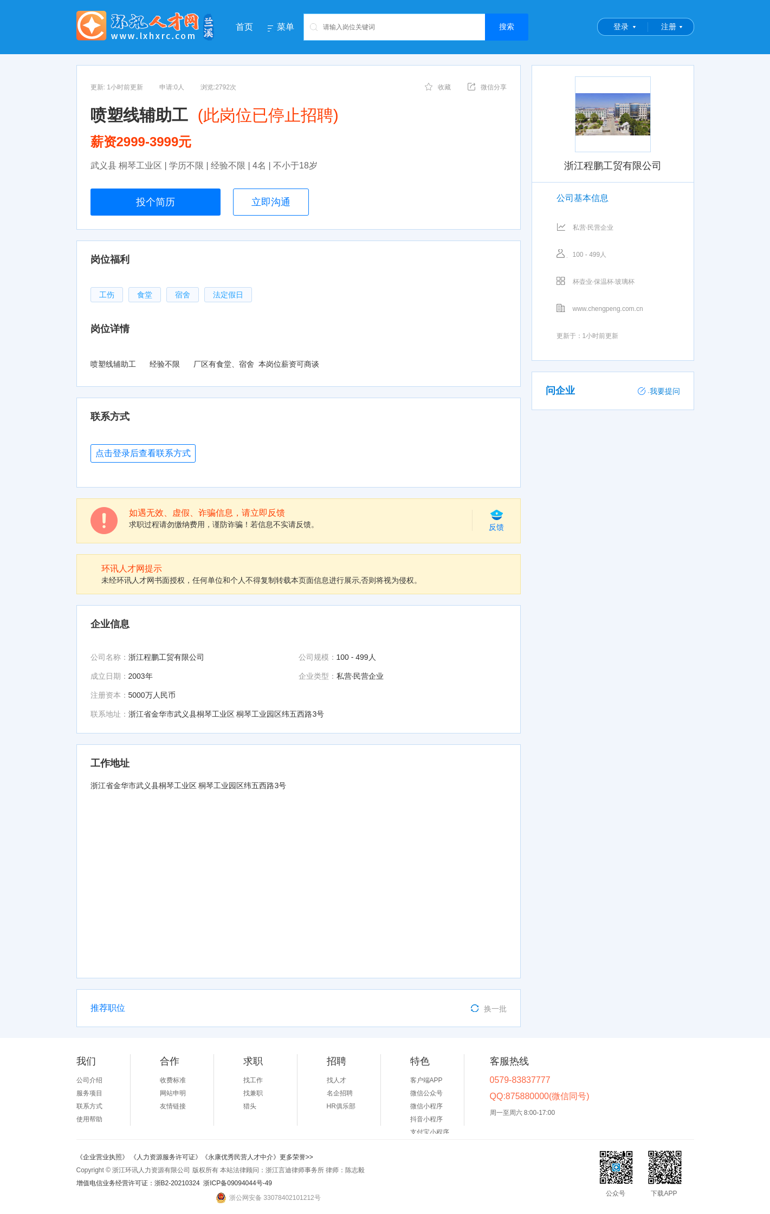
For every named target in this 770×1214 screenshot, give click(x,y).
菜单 (285, 27)
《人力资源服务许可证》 (166, 1157)
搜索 (506, 26)
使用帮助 (89, 1119)
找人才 (336, 1080)
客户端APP (426, 1080)
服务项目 (89, 1093)
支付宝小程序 (429, 1132)
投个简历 (155, 202)
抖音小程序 (426, 1119)
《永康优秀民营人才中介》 (241, 1157)
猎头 (249, 1106)
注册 (668, 26)
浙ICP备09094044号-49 (237, 1183)
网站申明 (173, 1093)
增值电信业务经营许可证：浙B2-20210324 (138, 1183)
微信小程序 (426, 1106)
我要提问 (659, 391)
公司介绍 (89, 1080)
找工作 (253, 1080)
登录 (621, 26)
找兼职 (253, 1093)
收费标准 (173, 1080)
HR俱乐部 (341, 1106)
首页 (244, 26)
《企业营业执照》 (103, 1157)
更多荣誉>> (296, 1157)
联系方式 (89, 1106)
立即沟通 (270, 202)
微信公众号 (426, 1093)
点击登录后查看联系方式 (143, 453)
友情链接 (173, 1106)
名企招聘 (340, 1093)
